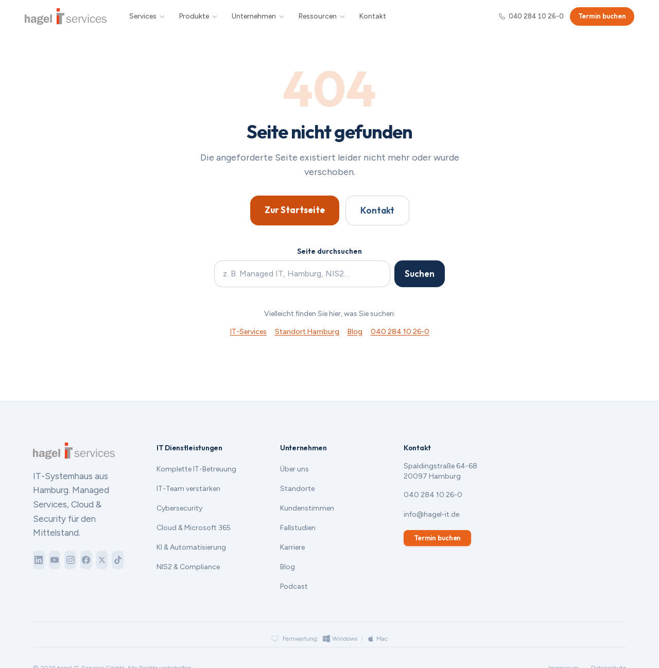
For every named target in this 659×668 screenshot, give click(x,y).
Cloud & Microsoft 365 (194, 527)
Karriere (292, 547)
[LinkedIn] (39, 560)
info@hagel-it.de (431, 514)
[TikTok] (118, 560)
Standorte (297, 488)
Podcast (294, 586)
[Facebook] (86, 560)
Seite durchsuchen (329, 251)
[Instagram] (70, 560)
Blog (355, 331)
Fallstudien (298, 527)
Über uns (294, 469)
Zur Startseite (295, 209)
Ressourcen (322, 16)
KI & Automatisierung (191, 547)
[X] (102, 560)
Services (147, 16)
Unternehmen (258, 16)
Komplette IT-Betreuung (196, 469)
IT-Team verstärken (188, 488)
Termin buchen (602, 16)
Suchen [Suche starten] (420, 273)
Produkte (198, 16)
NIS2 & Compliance (188, 566)
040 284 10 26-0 (531, 16)
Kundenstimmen (307, 508)
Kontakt (372, 16)
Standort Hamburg (307, 331)
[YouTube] (55, 560)
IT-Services (248, 331)
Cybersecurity (179, 508)
